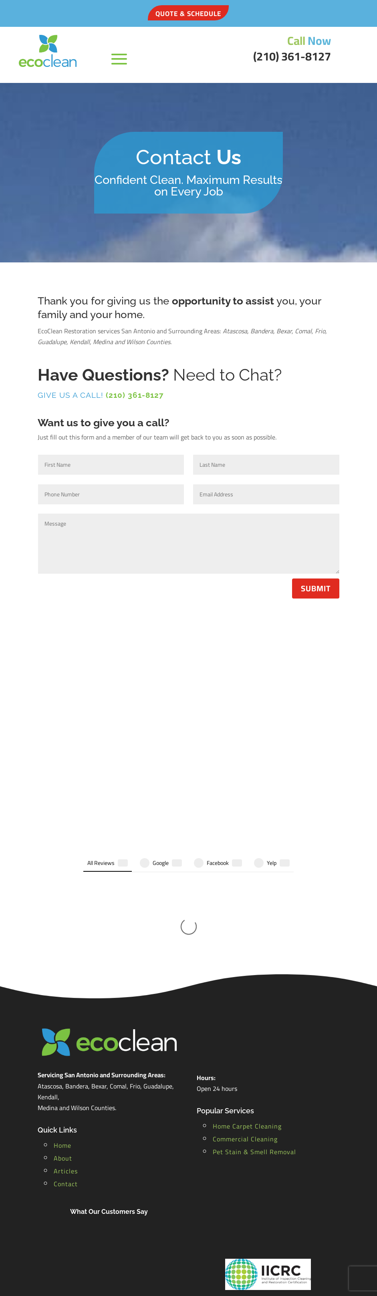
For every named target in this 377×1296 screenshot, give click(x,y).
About (63, 1046)
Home (62, 1033)
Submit (316, 588)
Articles (66, 1058)
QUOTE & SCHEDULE (188, 13)
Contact (66, 1071)
